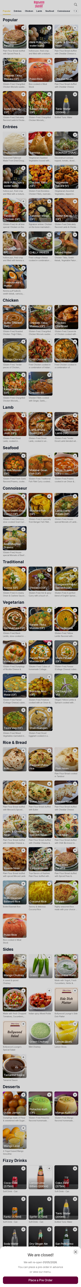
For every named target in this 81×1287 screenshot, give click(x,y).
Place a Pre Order (40, 1280)
